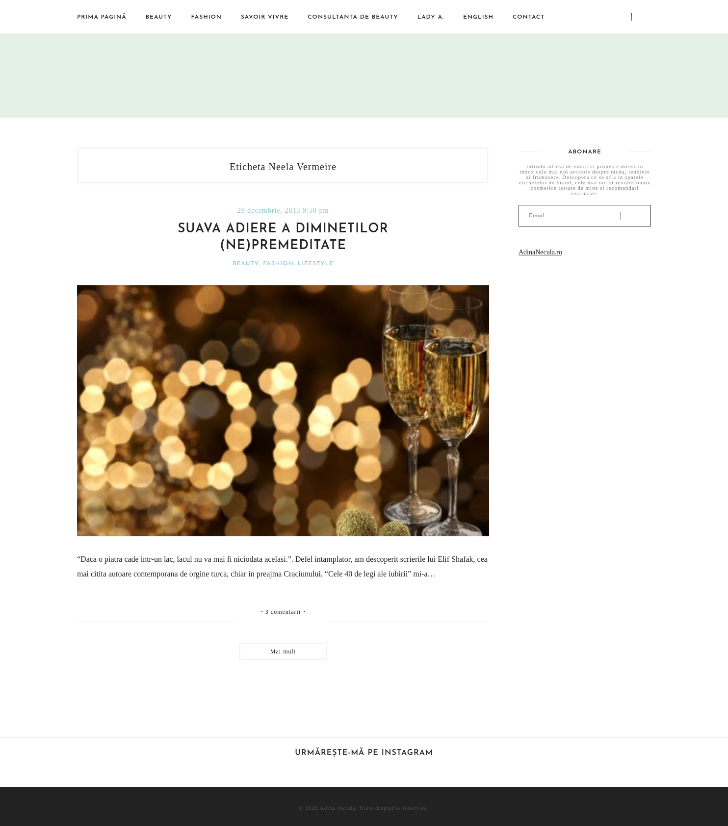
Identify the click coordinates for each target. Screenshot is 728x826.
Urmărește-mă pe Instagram (364, 753)
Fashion (206, 17)
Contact (529, 17)
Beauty (159, 17)
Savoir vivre (264, 17)
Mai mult (283, 651)
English (478, 17)
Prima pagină (102, 17)
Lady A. (430, 17)
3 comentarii (283, 612)
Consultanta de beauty (353, 17)
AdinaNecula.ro (540, 252)
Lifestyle (316, 264)
